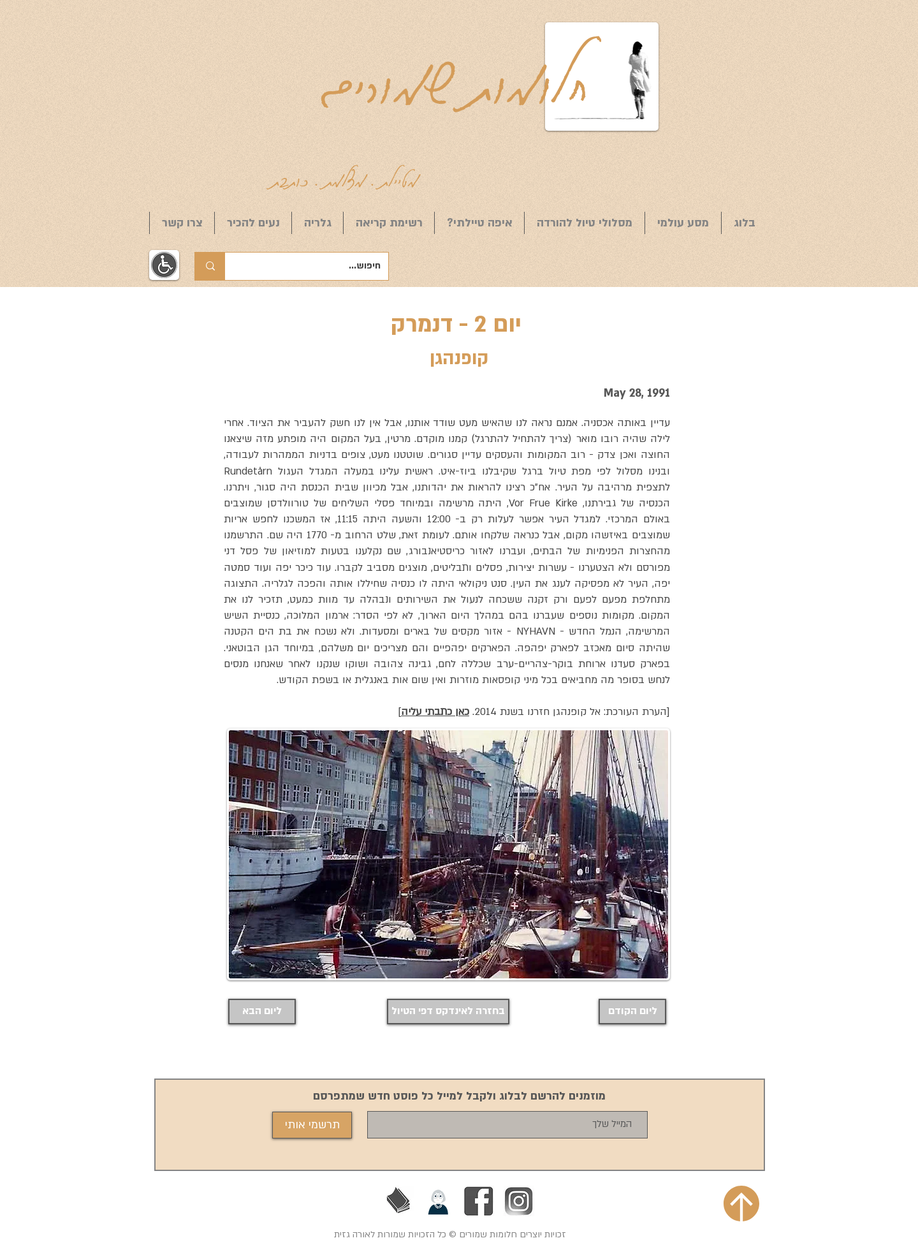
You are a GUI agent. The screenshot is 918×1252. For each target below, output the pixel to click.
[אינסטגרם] (519, 1201)
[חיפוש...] (316, 266)
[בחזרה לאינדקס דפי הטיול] (448, 1011)
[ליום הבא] (262, 1011)
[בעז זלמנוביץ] (398, 1201)
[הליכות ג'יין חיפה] (438, 1201)
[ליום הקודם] (632, 1011)
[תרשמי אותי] (312, 1125)
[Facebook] (478, 1201)
